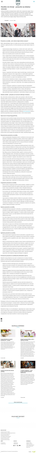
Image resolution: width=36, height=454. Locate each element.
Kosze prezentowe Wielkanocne (5, 434)
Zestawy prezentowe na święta (5, 431)
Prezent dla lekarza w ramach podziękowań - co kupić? (6, 340)
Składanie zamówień (29, 443)
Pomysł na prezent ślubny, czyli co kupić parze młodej (27, 340)
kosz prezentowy (26, 111)
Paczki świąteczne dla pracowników (6, 436)
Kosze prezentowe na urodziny (5, 437)
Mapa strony (28, 447)
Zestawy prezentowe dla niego (5, 439)
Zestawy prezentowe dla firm (5, 435)
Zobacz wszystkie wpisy (18, 402)
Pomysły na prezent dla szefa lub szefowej (7, 371)
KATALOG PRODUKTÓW (29, 446)
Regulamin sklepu (28, 442)
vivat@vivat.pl (15, 442)
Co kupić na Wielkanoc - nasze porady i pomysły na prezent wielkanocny (26, 371)
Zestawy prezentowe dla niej (5, 438)
